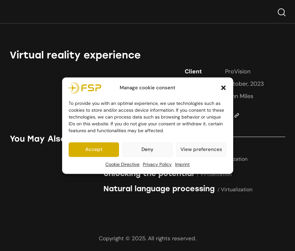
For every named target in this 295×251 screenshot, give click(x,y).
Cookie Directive (122, 164)
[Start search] (281, 12)
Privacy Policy (157, 164)
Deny (147, 149)
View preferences (201, 149)
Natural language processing (159, 189)
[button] (223, 88)
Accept (93, 149)
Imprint (182, 164)
